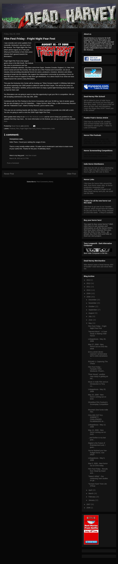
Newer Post (9, 174)
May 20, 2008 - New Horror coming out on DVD (97, 397)
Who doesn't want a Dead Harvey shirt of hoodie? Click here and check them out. (98, 267)
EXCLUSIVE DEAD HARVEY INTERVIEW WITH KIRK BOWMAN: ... (98, 355)
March (91, 493)
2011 (89, 287)
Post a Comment (13, 163)
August (91, 313)
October (91, 306)
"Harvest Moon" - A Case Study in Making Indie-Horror (97, 334)
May (90, 323)
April (90, 490)
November (92, 303)
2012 (89, 283)
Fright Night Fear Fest (27, 128)
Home (40, 174)
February (92, 497)
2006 (89, 508)
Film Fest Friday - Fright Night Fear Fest (97, 327)
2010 (89, 290)
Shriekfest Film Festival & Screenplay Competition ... (98, 404)
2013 (89, 280)
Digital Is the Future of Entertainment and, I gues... (96, 445)
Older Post (71, 174)
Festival (12, 128)
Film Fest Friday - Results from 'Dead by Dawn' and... (98, 471)
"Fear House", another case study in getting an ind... (98, 376)
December (92, 300)
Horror (38, 128)
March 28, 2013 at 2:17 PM (19, 158)
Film (17, 128)
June (90, 320)
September (92, 310)
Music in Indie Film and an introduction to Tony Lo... (98, 384)
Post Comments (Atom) (45, 182)
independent (46, 128)
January (91, 500)
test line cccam (31, 155)
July (90, 316)
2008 (89, 297)
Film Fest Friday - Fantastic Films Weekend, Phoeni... (96, 369)
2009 (89, 293)
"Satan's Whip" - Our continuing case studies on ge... (98, 478)
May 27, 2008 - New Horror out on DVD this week (97, 346)
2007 (89, 504)
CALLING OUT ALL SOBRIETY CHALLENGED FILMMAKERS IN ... (96, 418)
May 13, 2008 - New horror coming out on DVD (97, 432)
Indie (53, 128)
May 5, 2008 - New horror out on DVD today (98, 464)
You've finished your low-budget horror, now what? (97, 453)
